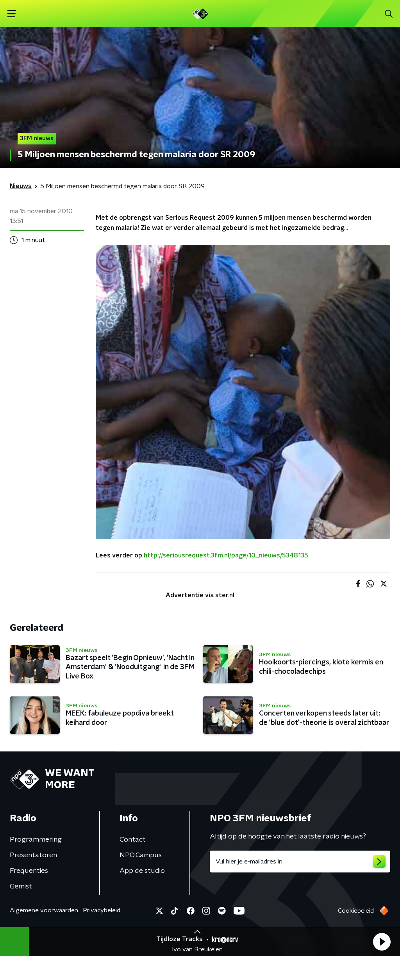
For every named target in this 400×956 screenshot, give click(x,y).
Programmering (36, 839)
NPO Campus (141, 855)
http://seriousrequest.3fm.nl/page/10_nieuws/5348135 (226, 555)
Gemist (21, 886)
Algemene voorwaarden (44, 910)
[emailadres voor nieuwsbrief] (300, 861)
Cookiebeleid (356, 911)
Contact (133, 839)
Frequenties (29, 870)
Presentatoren (33, 855)
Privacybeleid (101, 910)
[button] (381, 941)
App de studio (142, 870)
